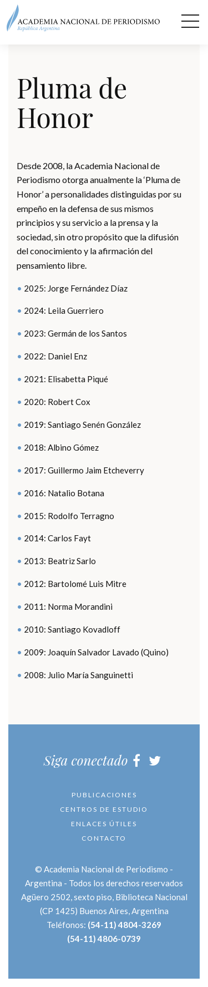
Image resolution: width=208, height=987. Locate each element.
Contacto (104, 838)
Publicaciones (104, 795)
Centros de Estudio (104, 809)
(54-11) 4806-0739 (104, 939)
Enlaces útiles (104, 824)
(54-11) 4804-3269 (124, 925)
